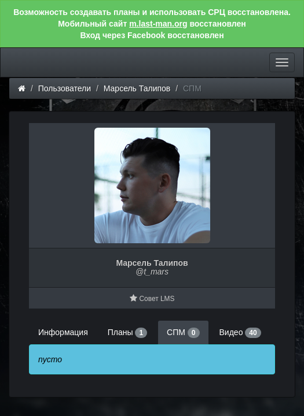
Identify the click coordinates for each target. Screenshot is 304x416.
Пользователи (64, 88)
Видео (240, 333)
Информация (63, 332)
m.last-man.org (158, 23)
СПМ (183, 333)
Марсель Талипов (137, 88)
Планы (127, 333)
